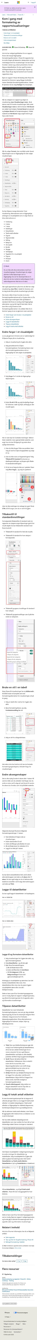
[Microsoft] (18, 2)
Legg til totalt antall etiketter (14, 326)
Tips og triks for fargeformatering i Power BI (19, 1240)
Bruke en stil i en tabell (10, 38)
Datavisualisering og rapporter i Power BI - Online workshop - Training (16, 1279)
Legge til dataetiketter (12, 322)
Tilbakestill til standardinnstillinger (13, 35)
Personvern (7, 1326)
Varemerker (17, 1332)
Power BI (20, 15)
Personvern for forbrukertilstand (12, 1329)
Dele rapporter (10, 1237)
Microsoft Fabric (11, 15)
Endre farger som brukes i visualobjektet (18, 315)
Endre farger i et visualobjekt (12, 33)
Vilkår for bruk (8, 1332)
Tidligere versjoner (9, 1324)
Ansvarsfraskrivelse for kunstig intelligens (15, 1321)
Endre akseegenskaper (10, 40)
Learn (3, 15)
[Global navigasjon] (2, 2)
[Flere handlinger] (33, 14)
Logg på (33, 2)
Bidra (24, 1324)
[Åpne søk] (28, 2)
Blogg (17, 1324)
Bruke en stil (9, 317)
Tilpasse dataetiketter (12, 324)
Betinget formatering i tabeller (15, 1242)
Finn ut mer (18, 1248)
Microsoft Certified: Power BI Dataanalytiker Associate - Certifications (18, 1290)
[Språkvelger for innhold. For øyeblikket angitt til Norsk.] (7, 1312)
